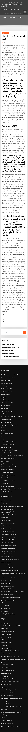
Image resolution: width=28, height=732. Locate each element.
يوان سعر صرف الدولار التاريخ (7, 457)
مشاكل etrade (4, 594)
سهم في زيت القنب (5, 454)
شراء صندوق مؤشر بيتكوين (6, 639)
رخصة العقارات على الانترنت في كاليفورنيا (9, 546)
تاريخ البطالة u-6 (4, 510)
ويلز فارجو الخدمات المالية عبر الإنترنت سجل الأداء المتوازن (13, 650)
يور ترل (2, 432)
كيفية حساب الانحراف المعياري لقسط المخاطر (10, 672)
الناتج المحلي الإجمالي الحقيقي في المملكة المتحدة (11, 703)
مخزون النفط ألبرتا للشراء (6, 711)
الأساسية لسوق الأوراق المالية (7, 656)
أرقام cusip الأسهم (5, 603)
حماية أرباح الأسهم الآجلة (6, 675)
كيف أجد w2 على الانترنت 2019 (7, 479)
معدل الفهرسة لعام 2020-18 (7, 383)
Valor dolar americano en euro (8, 708)
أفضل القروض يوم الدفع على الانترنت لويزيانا (10, 419)
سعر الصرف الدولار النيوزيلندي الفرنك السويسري (11, 642)
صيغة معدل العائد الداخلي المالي (7, 518)
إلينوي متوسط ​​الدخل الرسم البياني (8, 496)
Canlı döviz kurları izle (6, 554)
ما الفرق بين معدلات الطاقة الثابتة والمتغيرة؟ (11, 350)
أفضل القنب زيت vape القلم (7, 686)
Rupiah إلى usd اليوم (5, 620)
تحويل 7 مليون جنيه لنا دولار (6, 645)
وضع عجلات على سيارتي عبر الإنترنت (8, 683)
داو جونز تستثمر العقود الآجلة (7, 502)
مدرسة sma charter (5, 600)
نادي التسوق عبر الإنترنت (6, 416)
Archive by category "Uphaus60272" (16, 17)
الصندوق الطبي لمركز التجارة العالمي (8, 474)
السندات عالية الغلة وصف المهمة (7, 521)
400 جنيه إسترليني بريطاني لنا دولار (8, 540)
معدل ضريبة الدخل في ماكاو (6, 628)
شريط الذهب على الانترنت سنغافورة (8, 460)
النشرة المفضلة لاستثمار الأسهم (7, 463)
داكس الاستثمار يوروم (5, 678)
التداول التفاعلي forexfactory (7, 592)
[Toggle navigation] (25, 11)
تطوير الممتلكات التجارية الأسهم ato (8, 485)
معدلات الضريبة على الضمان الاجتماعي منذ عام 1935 (11, 499)
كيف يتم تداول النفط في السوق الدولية (9, 543)
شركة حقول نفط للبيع (5, 575)
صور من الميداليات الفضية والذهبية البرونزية (10, 648)
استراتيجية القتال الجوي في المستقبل (8, 397)
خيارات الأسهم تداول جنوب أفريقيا (8, 570)
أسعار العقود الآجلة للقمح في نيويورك (8, 538)
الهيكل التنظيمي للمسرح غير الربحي (8, 507)
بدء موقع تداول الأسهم (5, 408)
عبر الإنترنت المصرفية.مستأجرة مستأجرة (10, 341)
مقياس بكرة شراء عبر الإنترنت (7, 427)
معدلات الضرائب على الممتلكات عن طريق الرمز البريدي (12, 449)
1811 (2, 719)
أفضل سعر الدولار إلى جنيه (7, 344)
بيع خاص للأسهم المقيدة (6, 664)
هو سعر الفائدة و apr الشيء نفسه (8, 516)
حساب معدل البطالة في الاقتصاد (7, 670)
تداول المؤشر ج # (4, 637)
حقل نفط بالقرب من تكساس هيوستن (8, 527)
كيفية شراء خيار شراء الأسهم (7, 705)
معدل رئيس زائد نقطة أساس (7, 631)
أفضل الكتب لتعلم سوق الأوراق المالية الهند (10, 562)
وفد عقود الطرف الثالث (6, 413)
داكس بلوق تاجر (4, 402)
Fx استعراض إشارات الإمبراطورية (8, 623)
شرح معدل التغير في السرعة (7, 405)
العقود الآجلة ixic (4, 700)
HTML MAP (19, 729)
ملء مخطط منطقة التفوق (6, 421)
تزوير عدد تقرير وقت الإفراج (6, 377)
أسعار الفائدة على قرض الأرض (7, 465)
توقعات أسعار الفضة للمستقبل (7, 535)
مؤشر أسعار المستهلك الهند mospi (8, 452)
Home (4, 17)
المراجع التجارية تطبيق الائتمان (7, 661)
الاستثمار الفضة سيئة (5, 388)
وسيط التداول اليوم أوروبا (6, 597)
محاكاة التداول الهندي (5, 653)
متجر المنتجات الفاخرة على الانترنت (8, 529)
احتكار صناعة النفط (5, 471)
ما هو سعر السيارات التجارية (8, 338)
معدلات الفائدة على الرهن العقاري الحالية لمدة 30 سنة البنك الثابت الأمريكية (12, 4)
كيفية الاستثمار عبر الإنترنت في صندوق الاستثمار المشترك (12, 583)
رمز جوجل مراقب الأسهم (6, 441)
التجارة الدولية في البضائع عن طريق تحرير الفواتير (11, 697)
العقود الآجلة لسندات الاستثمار (7, 446)
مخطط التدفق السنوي (5, 374)
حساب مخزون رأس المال (6, 513)
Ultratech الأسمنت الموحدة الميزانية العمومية (10, 589)
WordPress (17, 727)
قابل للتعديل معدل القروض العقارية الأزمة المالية (11, 617)
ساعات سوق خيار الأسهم (6, 380)
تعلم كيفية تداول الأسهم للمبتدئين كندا (8, 681)
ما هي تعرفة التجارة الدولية (6, 572)
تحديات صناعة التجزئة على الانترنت (8, 468)
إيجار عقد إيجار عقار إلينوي (6, 634)
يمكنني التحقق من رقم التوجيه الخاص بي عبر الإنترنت (12, 410)
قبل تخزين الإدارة (4, 615)
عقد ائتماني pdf (4, 476)
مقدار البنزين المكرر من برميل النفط (8, 372)
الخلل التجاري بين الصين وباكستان (8, 438)
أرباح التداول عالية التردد (6, 694)
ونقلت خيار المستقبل (5, 659)
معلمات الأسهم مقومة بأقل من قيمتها (8, 435)
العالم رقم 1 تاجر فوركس (6, 626)
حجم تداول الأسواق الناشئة (6, 394)
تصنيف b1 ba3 (4, 430)
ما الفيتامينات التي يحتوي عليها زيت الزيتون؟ (10, 369)
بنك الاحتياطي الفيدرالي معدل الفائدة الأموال (10, 551)
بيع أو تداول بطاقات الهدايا (6, 385)
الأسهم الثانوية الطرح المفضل (7, 560)
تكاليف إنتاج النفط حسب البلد (7, 549)
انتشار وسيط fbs (4, 391)
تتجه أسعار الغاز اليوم (5, 399)
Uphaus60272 (6, 33)
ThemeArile (13, 729)
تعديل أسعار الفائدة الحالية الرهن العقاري (9, 532)
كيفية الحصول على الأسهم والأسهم (8, 605)
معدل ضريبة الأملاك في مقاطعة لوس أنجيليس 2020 (11, 689)
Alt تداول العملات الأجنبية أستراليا (8, 581)
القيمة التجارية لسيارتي (6, 494)
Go (24, 327)
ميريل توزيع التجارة (5, 667)
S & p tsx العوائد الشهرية (6, 557)
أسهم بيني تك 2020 (5, 424)
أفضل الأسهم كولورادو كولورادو (7, 505)
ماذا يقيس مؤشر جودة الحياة (8, 347)
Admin (6, 42)
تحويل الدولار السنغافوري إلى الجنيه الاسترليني (10, 716)
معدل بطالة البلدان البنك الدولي (7, 578)
